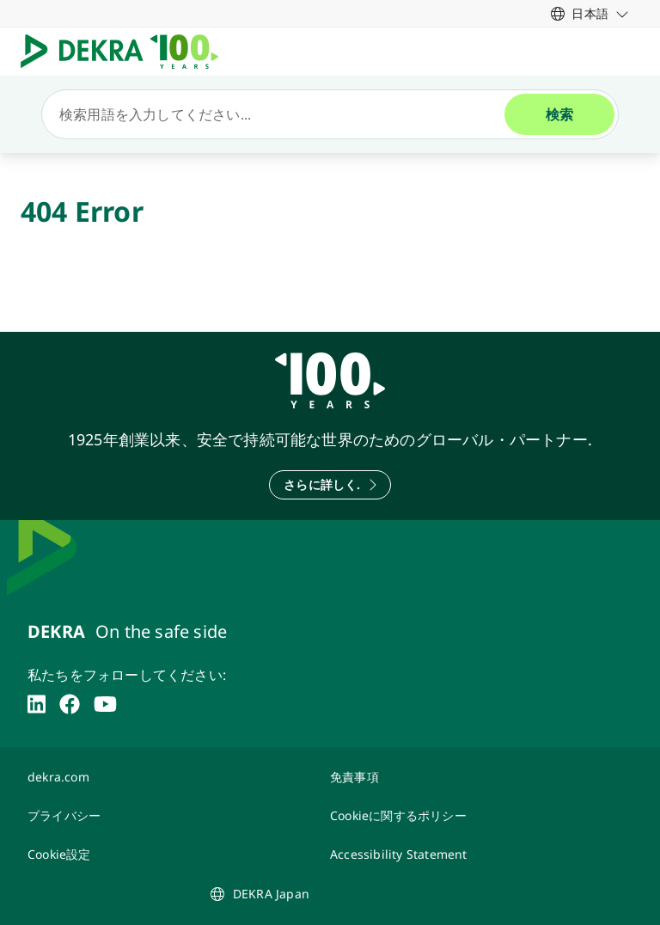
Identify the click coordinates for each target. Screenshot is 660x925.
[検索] (280, 114)
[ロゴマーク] (126, 52)
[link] (590, 13)
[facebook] (69, 704)
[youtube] (105, 704)
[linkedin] (37, 704)
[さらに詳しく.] (329, 484)
